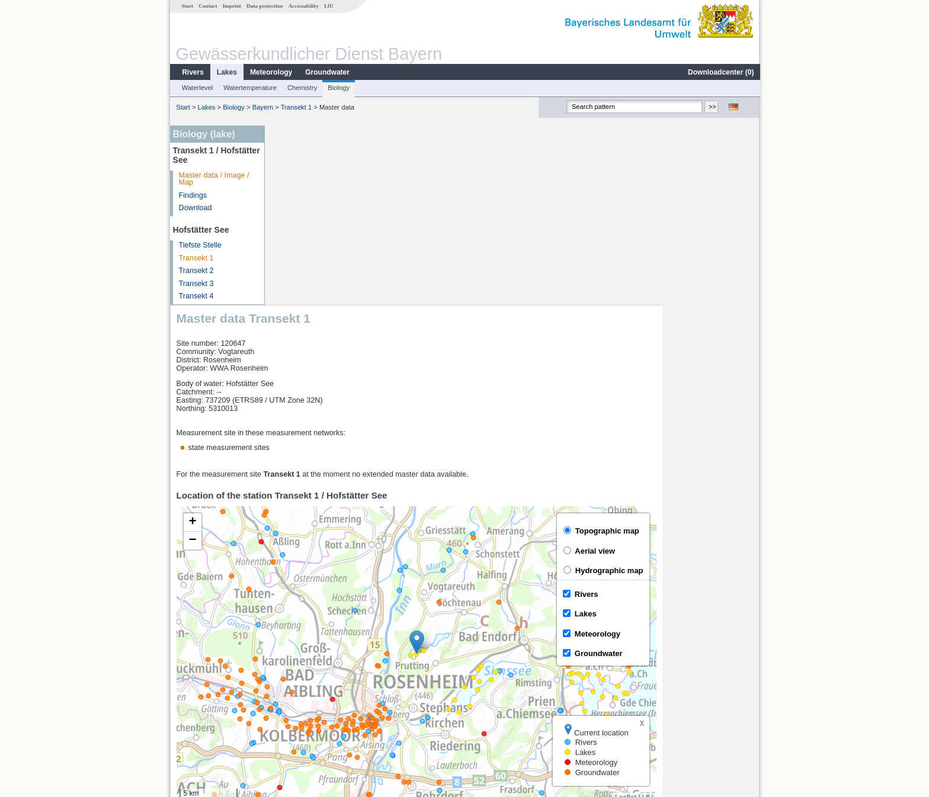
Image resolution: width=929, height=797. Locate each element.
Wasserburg (301, 675)
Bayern (262, 107)
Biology (338, 87)
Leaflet (722, 617)
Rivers (192, 72)
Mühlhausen (302, 701)
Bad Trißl (296, 688)
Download (195, 208)
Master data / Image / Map (213, 179)
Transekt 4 (195, 296)
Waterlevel (196, 87)
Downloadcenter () (720, 72)
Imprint (231, 6)
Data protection (264, 6)
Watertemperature (249, 87)
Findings (192, 195)
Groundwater (327, 72)
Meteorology (270, 72)
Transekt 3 (195, 283)
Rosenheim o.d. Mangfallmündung (338, 662)
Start (187, 6)
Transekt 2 (195, 270)
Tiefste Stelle (199, 245)
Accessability (303, 6)
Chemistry (301, 87)
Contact (207, 6)
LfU (328, 6)
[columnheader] (346, 649)
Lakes (226, 72)
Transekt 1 (295, 107)
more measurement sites (330, 714)
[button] (514, 463)
